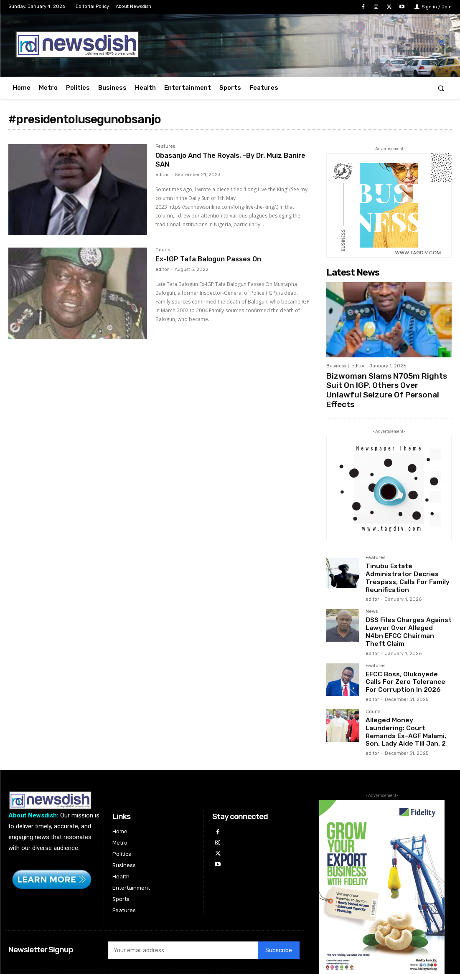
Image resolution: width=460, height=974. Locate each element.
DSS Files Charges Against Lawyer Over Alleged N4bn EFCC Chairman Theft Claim (407, 601)
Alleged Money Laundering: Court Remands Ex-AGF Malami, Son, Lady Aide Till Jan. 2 (405, 692)
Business (336, 366)
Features (165, 146)
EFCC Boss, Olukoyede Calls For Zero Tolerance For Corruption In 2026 (406, 645)
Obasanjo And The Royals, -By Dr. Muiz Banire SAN (224, 160)
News (372, 586)
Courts (162, 250)
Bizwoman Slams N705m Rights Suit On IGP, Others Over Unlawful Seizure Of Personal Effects (387, 383)
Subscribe (278, 909)
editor (162, 174)
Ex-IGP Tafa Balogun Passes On (212, 258)
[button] (441, 88)
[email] (183, 909)
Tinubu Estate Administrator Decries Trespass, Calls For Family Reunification (409, 558)
